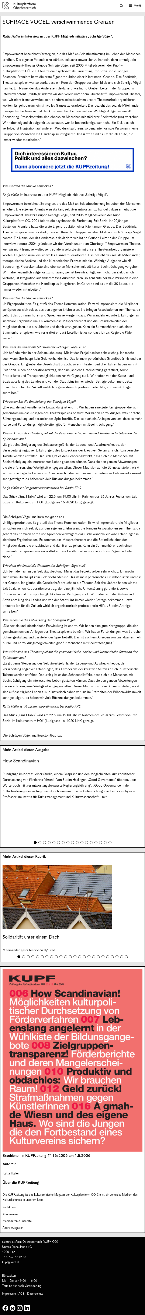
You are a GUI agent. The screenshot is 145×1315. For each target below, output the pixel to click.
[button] (121, 6)
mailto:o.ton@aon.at (47, 517)
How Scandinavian (21, 761)
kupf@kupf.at (10, 1262)
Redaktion (9, 1207)
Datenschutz (35, 1293)
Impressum (9, 1293)
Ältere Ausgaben (13, 1228)
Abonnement (11, 1214)
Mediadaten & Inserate (17, 1221)
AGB (21, 1293)
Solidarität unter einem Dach (31, 937)
